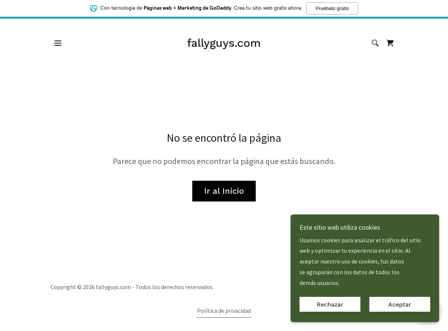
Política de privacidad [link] (224, 310)
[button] (57, 43)
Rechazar (330, 304)
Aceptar (399, 304)
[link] (224, 44)
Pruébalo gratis (332, 8)
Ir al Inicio (224, 191)
